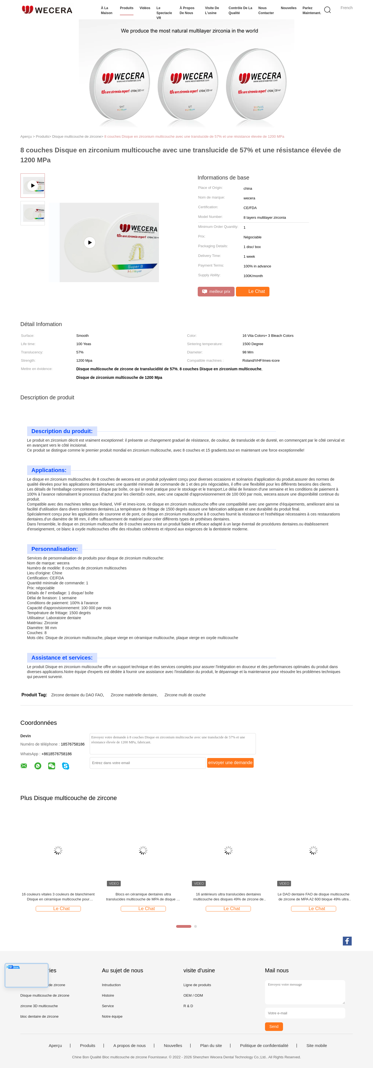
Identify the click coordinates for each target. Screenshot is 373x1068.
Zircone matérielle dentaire (134, 695)
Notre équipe (112, 1016)
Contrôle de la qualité (240, 10)
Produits (126, 8)
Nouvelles (289, 8)
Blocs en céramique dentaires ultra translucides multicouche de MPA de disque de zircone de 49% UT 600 (143, 897)
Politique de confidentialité (264, 1046)
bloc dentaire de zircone (39, 1016)
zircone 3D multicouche (39, 1006)
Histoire (108, 995)
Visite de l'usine (212, 10)
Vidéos (145, 8)
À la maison (106, 10)
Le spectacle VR (164, 13)
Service (108, 1006)
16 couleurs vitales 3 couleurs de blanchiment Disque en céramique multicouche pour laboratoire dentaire (58, 897)
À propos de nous (187, 10)
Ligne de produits (197, 985)
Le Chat (253, 291)
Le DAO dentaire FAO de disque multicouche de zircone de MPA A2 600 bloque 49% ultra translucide (313, 897)
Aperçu (55, 1046)
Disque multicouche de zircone (45, 995)
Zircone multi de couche (185, 695)
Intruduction (111, 985)
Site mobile (317, 1046)
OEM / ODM (193, 995)
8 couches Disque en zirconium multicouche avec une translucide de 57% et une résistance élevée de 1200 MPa (194, 136)
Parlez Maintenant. (312, 10)
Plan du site (211, 1046)
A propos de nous (130, 1046)
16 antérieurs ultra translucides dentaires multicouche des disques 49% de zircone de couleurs (228, 897)
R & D (188, 1006)
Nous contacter (266, 10)
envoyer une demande (230, 762)
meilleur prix (216, 291)
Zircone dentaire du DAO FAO (77, 695)
